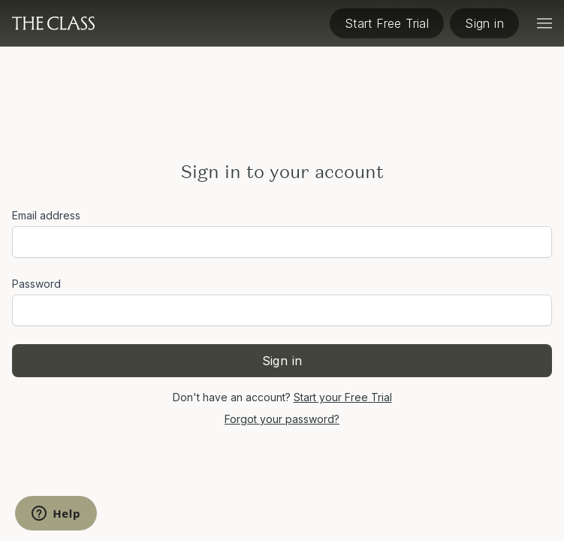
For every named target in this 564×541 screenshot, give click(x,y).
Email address (46, 215)
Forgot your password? (282, 419)
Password (36, 283)
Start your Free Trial (343, 397)
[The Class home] (53, 23)
